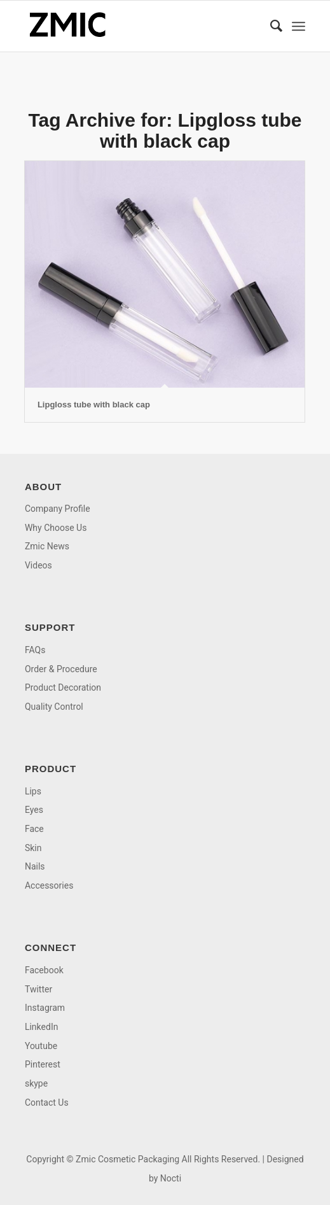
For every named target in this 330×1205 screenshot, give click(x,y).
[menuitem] (270, 26)
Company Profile (57, 509)
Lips (33, 791)
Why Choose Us (55, 528)
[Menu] (298, 26)
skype (36, 1083)
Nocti (170, 1178)
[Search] (270, 26)
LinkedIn (41, 1027)
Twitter (38, 989)
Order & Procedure (61, 669)
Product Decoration (63, 687)
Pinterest (42, 1064)
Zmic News (47, 546)
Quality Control (54, 706)
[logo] (137, 26)
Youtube (41, 1046)
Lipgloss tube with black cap (94, 404)
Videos (38, 565)
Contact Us (47, 1102)
